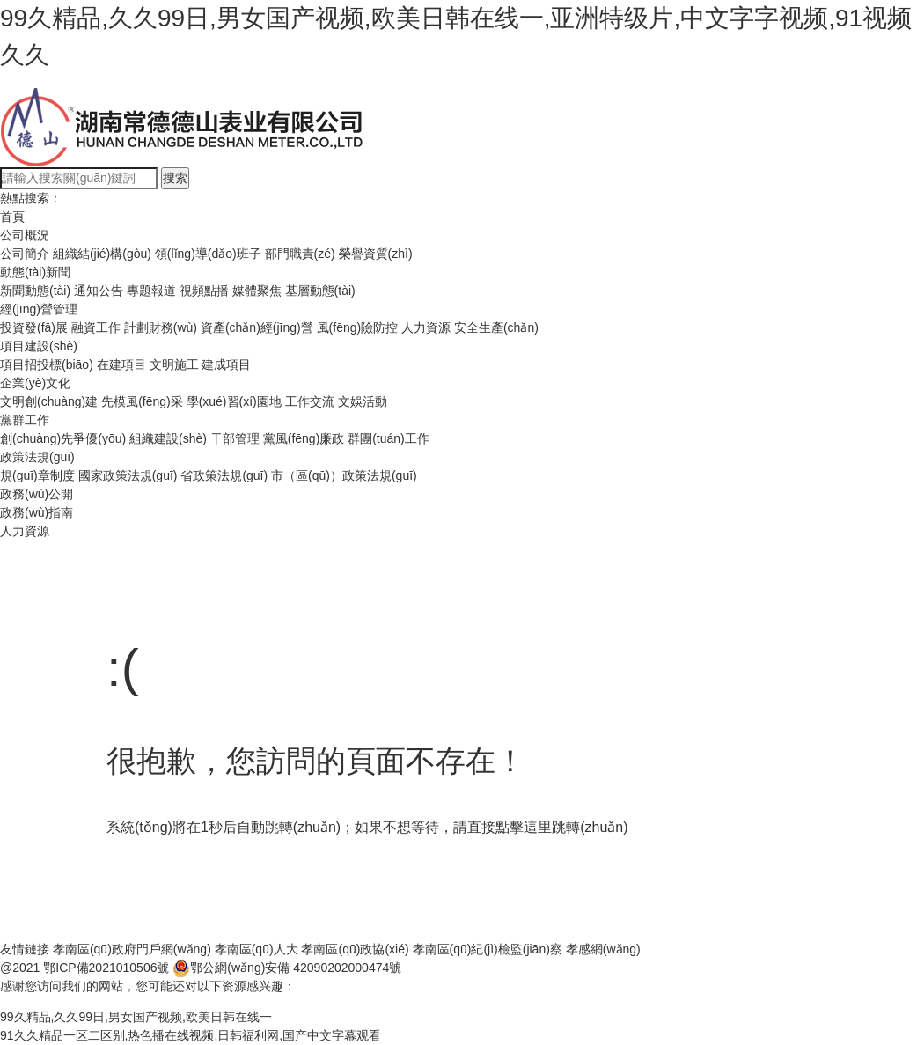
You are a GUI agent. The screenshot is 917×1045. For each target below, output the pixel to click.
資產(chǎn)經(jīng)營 (257, 327)
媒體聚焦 (257, 290)
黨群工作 (24, 420)
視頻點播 (204, 290)
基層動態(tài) (320, 290)
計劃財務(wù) (160, 327)
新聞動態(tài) (35, 290)
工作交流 (309, 401)
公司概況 (24, 235)
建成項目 (226, 364)
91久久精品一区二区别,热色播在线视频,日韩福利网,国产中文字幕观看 (190, 1035)
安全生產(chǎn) (496, 327)
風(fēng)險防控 (358, 327)
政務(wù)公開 (36, 494)
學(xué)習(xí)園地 (234, 401)
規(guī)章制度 (37, 475)
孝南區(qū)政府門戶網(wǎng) (132, 949)
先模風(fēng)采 (142, 401)
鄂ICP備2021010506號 (106, 967)
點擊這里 (523, 827)
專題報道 (151, 290)
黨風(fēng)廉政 (304, 438)
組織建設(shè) (168, 438)
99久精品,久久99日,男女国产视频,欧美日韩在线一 (136, 1017)
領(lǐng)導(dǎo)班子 (208, 254)
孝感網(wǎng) (603, 949)
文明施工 (174, 364)
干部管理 (235, 438)
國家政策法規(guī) (128, 475)
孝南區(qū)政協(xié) (354, 949)
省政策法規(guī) (224, 475)
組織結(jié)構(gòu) (102, 254)
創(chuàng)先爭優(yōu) (63, 438)
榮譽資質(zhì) (376, 254)
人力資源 (426, 327)
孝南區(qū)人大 (256, 949)
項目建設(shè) (38, 346)
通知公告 (98, 290)
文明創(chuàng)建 (49, 401)
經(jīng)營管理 (38, 309)
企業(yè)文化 (35, 383)
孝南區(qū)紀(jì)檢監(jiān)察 (487, 949)
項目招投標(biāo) (46, 364)
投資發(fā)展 (34, 327)
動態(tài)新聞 (35, 272)
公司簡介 (24, 254)
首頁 (12, 217)
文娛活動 (362, 401)
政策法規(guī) (37, 457)
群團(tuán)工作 (388, 438)
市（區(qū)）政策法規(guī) (344, 475)
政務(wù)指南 (36, 512)
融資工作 (96, 327)
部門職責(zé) (300, 254)
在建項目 (121, 364)
